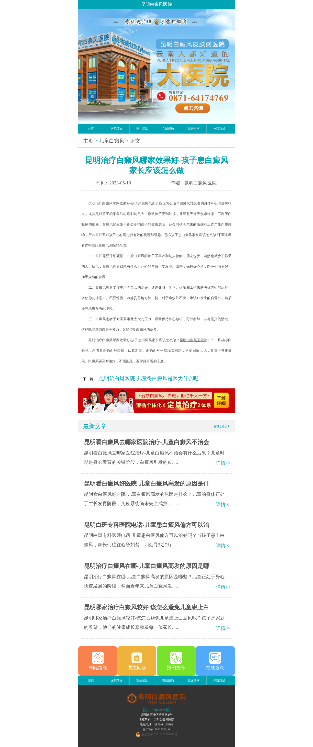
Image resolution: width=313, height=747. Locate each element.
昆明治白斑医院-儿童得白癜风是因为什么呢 (148, 378)
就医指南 (194, 128)
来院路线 (219, 128)
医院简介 (117, 128)
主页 (88, 141)
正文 (135, 141)
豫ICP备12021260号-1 (156, 729)
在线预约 (168, 128)
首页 (91, 128)
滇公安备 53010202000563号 (159, 734)
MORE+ (222, 426)
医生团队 (142, 128)
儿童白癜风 (111, 141)
